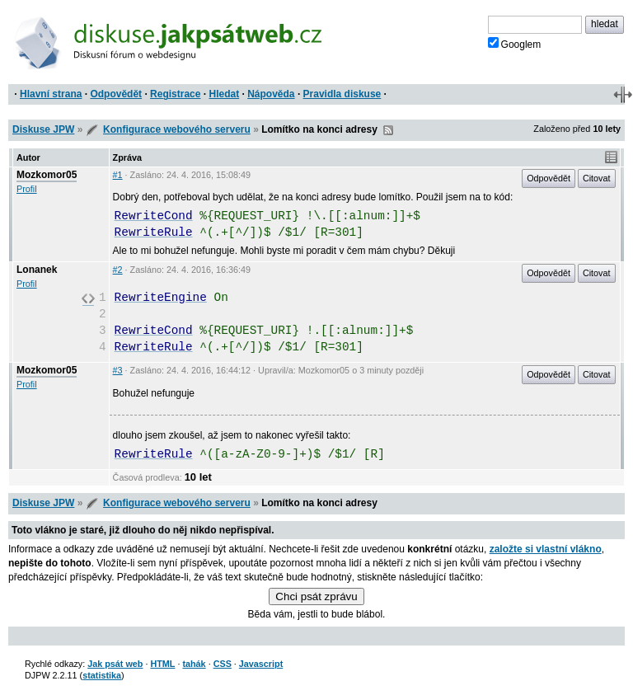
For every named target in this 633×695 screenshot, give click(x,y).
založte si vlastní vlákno (546, 549)
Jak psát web (115, 664)
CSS (222, 664)
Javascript (261, 664)
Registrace (175, 94)
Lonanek (36, 269)
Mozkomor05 (46, 175)
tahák (193, 664)
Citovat (597, 178)
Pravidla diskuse (342, 94)
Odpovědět (116, 94)
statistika (101, 675)
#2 (118, 270)
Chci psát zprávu (316, 596)
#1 (118, 175)
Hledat (224, 94)
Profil (26, 189)
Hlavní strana (51, 94)
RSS (388, 130)
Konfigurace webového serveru (177, 129)
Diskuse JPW (43, 129)
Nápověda (270, 94)
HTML (162, 664)
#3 (118, 370)
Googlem (515, 43)
